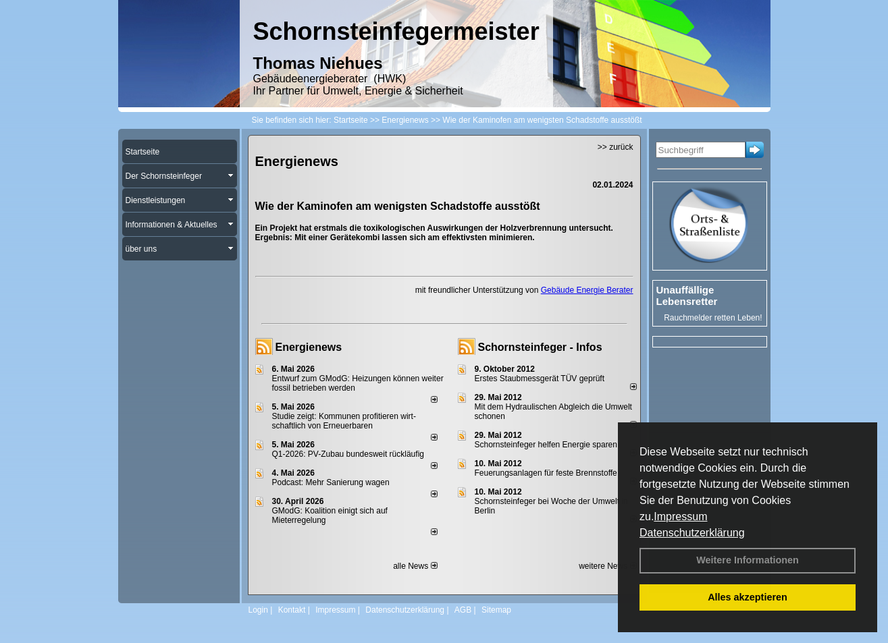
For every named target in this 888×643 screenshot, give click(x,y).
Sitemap (496, 610)
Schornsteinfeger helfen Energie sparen (546, 444)
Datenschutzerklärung (692, 532)
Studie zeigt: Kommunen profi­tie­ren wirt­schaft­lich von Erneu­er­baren (344, 421)
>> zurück (615, 147)
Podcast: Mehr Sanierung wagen (331, 482)
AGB (462, 610)
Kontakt (292, 610)
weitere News (607, 566)
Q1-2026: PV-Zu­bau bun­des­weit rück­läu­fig (348, 454)
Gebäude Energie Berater (587, 290)
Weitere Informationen (747, 560)
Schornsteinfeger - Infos (540, 347)
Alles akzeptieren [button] (747, 597)
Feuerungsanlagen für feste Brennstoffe (546, 473)
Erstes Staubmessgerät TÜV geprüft (540, 378)
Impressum (680, 516)
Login (258, 610)
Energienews (309, 347)
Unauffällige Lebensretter (687, 295)
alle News (415, 566)
